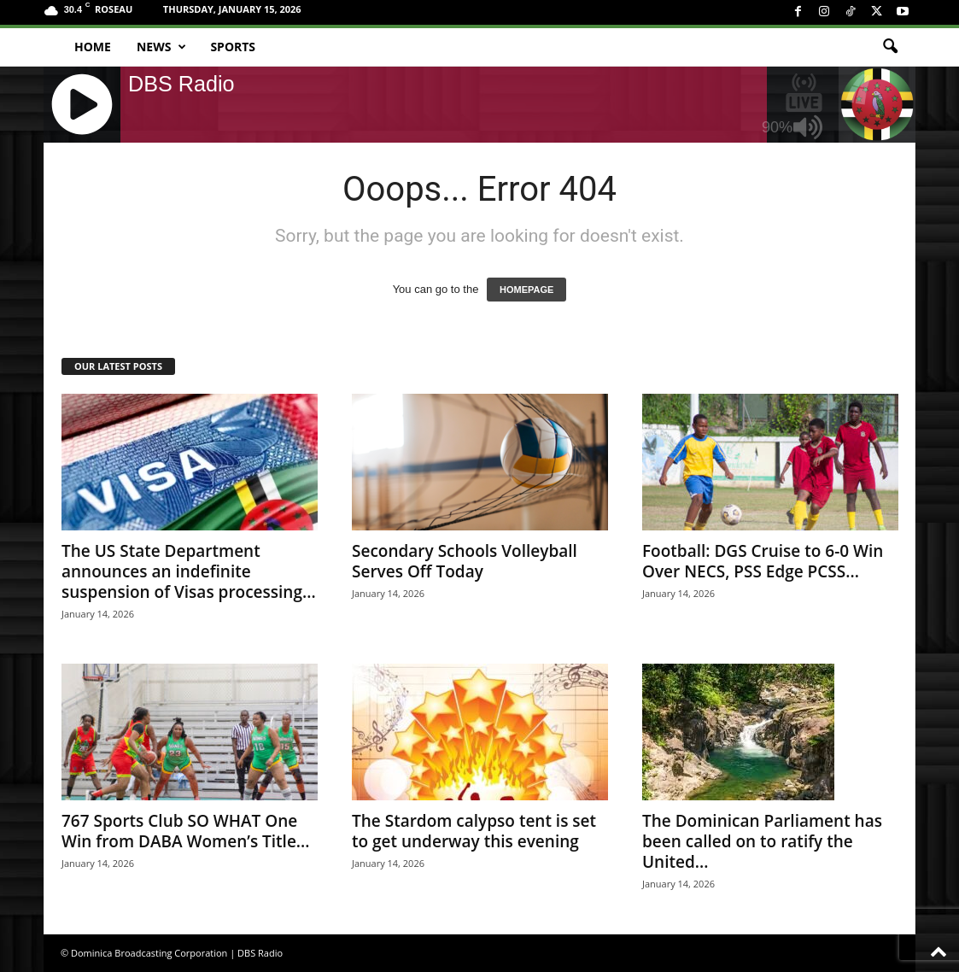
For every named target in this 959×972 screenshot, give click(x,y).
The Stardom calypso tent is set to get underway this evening (474, 831)
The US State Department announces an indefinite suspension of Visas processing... (188, 571)
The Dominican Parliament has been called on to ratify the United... (762, 841)
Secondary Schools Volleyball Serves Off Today (464, 561)
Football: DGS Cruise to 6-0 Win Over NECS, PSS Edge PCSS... (762, 561)
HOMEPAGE (526, 289)
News (161, 47)
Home (92, 46)
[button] (890, 47)
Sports (232, 46)
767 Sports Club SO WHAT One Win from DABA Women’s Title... (185, 831)
